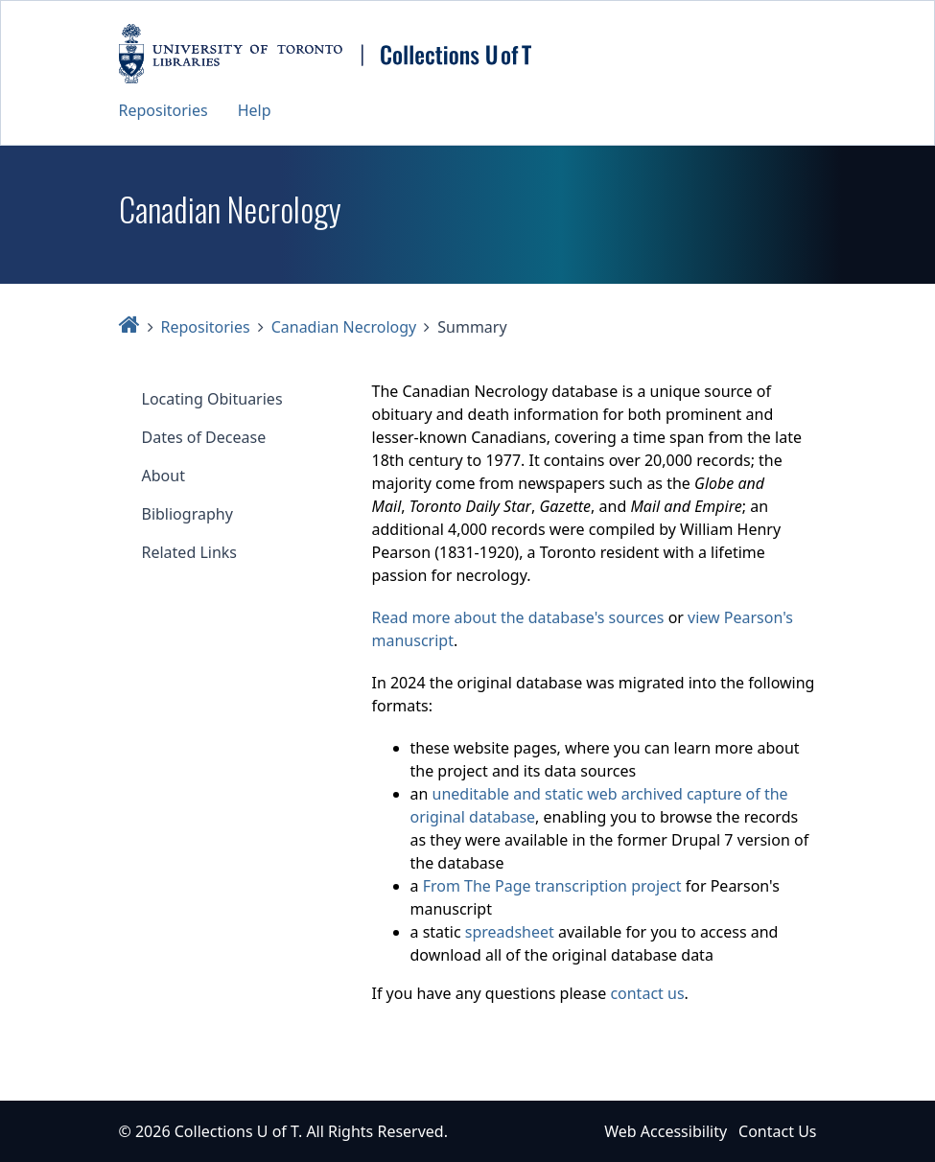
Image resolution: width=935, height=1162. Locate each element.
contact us (647, 993)
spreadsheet (509, 931)
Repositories (163, 110)
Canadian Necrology (344, 326)
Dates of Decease (204, 437)
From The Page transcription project (552, 885)
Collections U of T (236, 1131)
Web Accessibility (665, 1131)
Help (254, 110)
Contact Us (777, 1131)
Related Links (190, 552)
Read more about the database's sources (518, 617)
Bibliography (187, 513)
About (163, 475)
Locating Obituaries (212, 398)
